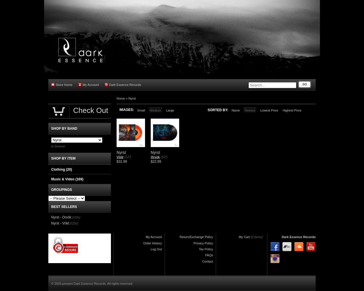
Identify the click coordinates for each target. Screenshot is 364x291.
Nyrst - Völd (60, 223)
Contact (207, 261)
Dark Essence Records (123, 84)
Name (235, 110)
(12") (127, 157)
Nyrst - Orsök (61, 217)
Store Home (62, 84)
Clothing (61, 170)
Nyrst (132, 98)
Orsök (155, 157)
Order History (152, 243)
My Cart (244, 237)
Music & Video (67, 179)
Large (170, 110)
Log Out (156, 249)
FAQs (209, 255)
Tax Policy (206, 249)
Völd (120, 157)
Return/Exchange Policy (196, 237)
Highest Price (292, 110)
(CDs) (76, 217)
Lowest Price (269, 110)
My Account (88, 84)
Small (141, 110)
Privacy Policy (203, 243)
